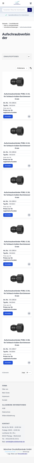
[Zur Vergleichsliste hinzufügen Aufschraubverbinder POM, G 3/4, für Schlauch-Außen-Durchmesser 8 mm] (29, 313)
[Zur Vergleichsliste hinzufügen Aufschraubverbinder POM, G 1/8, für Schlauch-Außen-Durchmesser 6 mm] (29, 264)
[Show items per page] (28, 373)
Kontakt (4, 400)
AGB (3, 408)
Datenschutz (6, 412)
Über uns (5, 389)
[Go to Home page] (17, 3)
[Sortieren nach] (22, 68)
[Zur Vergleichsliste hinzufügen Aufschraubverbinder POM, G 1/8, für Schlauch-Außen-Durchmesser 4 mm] (29, 215)
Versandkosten (22, 454)
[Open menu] (3, 3)
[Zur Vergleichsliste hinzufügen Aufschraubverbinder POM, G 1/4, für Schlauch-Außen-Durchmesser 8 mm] (29, 165)
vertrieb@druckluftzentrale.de (15, 442)
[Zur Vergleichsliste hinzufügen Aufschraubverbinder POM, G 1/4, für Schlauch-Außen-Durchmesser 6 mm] (29, 116)
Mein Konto (6, 393)
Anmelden (8, 116)
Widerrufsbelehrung (8, 415)
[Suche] (29, 10)
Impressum (5, 396)
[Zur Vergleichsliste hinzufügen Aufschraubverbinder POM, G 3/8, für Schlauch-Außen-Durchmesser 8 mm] (29, 362)
